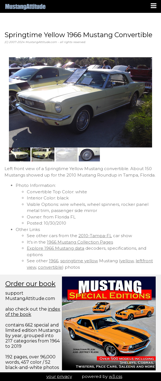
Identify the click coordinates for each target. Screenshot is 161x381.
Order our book (30, 284)
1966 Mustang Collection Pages (80, 242)
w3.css (115, 376)
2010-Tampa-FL (95, 235)
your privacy (59, 376)
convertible (50, 267)
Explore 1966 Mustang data (55, 248)
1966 (53, 260)
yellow (127, 260)
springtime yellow (79, 260)
